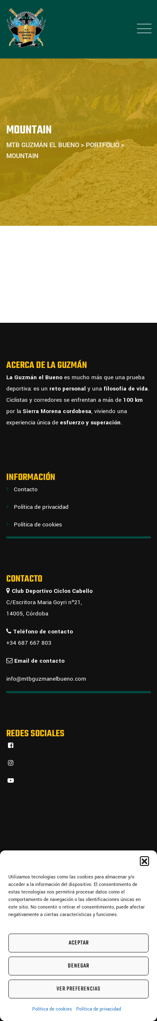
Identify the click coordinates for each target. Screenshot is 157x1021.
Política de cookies (52, 1009)
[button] (144, 861)
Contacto (26, 489)
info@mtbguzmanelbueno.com (46, 679)
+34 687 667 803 (28, 643)
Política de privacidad (98, 1009)
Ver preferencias (78, 989)
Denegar (78, 966)
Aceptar (79, 943)
